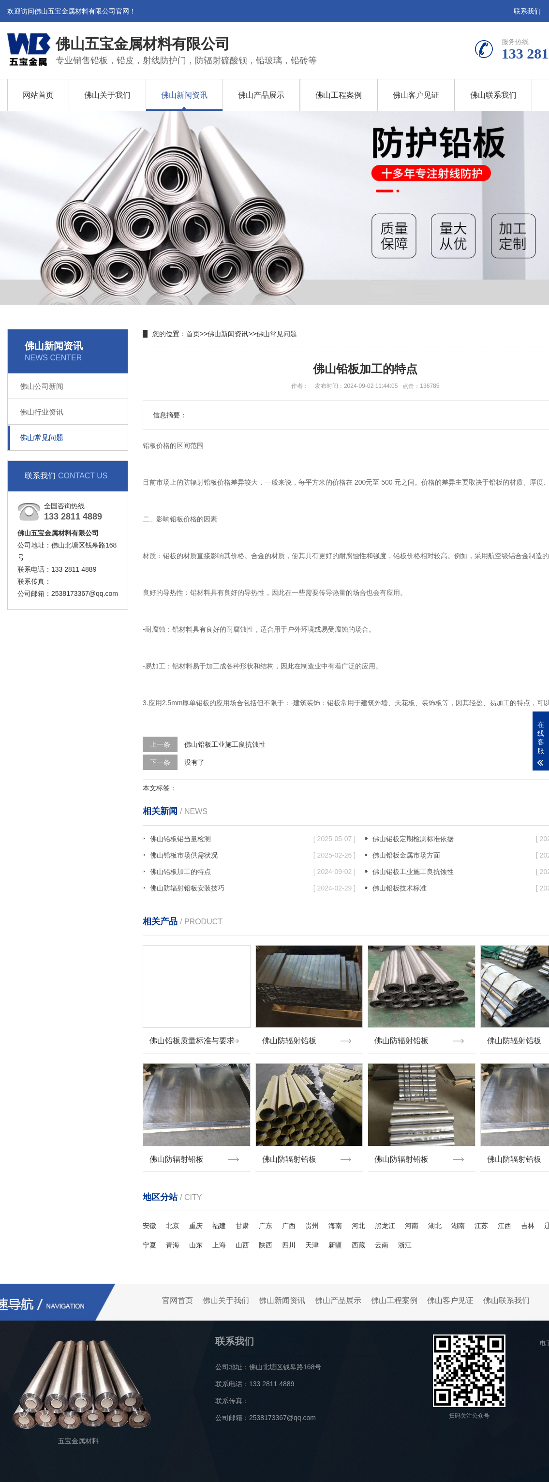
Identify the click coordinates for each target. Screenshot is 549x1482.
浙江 (405, 1239)
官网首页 (177, 1294)
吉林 (527, 1220)
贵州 (312, 1220)
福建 (219, 1220)
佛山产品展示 (261, 95)
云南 (381, 1239)
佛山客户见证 (416, 95)
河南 (411, 1220)
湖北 (435, 1220)
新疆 (335, 1239)
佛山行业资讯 (41, 412)
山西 (242, 1239)
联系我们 (527, 11)
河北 (358, 1220)
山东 (196, 1239)
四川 (289, 1239)
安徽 (149, 1220)
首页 (193, 334)
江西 (504, 1220)
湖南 (458, 1220)
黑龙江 (385, 1220)
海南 (335, 1220)
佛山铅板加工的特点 (253, 871)
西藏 (358, 1239)
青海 (172, 1239)
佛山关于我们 (107, 95)
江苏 (481, 1220)
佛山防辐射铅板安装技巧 (253, 888)
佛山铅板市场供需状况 (253, 855)
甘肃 (242, 1220)
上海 (219, 1239)
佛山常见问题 (41, 437)
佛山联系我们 (493, 95)
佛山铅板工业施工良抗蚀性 (225, 744)
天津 (312, 1239)
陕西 (265, 1239)
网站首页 (38, 95)
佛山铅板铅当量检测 (253, 838)
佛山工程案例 (338, 95)
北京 (172, 1220)
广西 (289, 1220)
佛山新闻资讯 (184, 95)
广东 (265, 1220)
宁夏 (149, 1239)
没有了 (194, 762)
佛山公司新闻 (41, 386)
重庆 (196, 1220)
